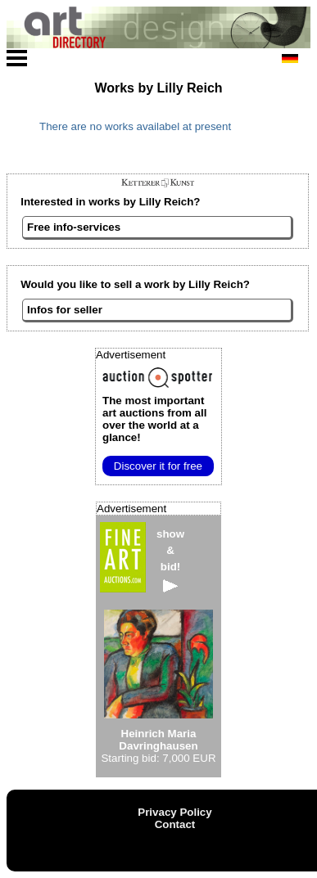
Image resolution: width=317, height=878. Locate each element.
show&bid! (170, 560)
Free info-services (73, 227)
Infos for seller (64, 310)
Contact (175, 824)
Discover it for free (158, 466)
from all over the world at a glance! (154, 419)
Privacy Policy (174, 812)
